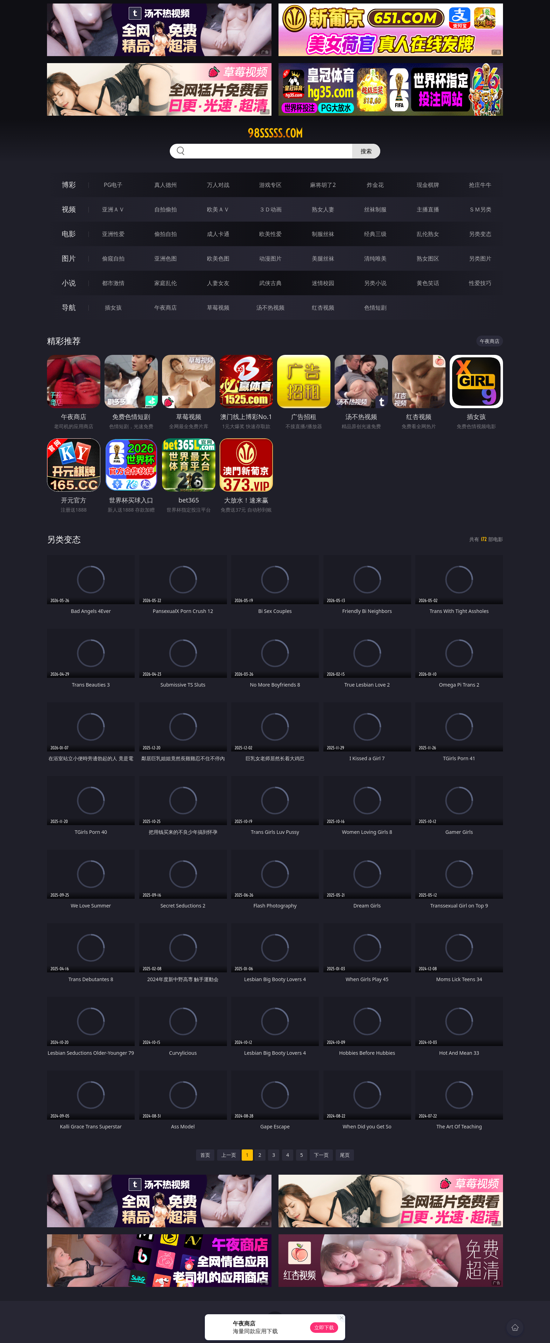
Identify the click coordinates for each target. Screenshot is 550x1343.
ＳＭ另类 (480, 209)
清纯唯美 (375, 258)
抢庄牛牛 (480, 185)
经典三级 (375, 234)
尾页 (345, 1155)
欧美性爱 (270, 234)
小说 (69, 283)
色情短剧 (375, 307)
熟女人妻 (323, 209)
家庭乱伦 (165, 283)
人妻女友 (218, 283)
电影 (69, 233)
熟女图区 (428, 258)
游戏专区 (270, 185)
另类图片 (480, 258)
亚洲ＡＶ (113, 209)
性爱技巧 (480, 283)
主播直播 (428, 209)
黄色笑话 (428, 283)
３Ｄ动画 (270, 209)
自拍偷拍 (165, 209)
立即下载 (324, 1327)
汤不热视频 (270, 307)
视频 (69, 209)
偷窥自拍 (113, 258)
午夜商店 (165, 307)
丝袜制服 (375, 209)
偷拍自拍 (165, 234)
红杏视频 (323, 307)
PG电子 (113, 185)
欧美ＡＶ (218, 209)
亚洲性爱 (113, 234)
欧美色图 (218, 258)
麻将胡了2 (323, 185)
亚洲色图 (165, 258)
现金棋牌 (428, 185)
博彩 (69, 184)
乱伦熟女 (428, 234)
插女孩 (113, 307)
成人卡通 (218, 234)
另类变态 (480, 234)
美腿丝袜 (323, 258)
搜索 (366, 151)
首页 (205, 1155)
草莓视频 (218, 307)
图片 (69, 258)
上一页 (228, 1155)
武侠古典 (270, 283)
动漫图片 (270, 258)
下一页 (321, 1155)
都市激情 (113, 283)
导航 (69, 307)
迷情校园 (323, 283)
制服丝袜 (323, 234)
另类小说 (375, 283)
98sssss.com (275, 133)
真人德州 (165, 185)
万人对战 (218, 185)
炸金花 (375, 185)
